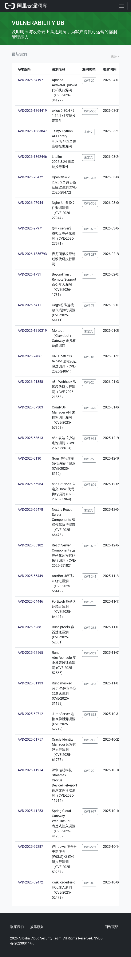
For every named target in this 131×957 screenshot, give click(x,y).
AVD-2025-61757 (30, 739)
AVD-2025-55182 (30, 545)
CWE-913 (90, 438)
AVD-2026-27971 (30, 228)
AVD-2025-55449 (30, 576)
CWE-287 (90, 254)
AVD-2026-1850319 (32, 331)
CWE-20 (89, 80)
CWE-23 (89, 602)
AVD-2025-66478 (30, 510)
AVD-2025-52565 (30, 653)
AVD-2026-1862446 (32, 157)
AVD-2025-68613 (30, 438)
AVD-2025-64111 (30, 305)
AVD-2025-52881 (30, 627)
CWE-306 (90, 178)
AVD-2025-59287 (30, 847)
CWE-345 (90, 576)
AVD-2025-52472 (30, 882)
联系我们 (17, 927)
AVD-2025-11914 (30, 770)
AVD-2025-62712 (30, 714)
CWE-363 (90, 627)
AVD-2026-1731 (29, 274)
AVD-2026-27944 (30, 203)
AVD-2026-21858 (30, 382)
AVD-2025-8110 (29, 458)
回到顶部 (111, 927)
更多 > (115, 56)
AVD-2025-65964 (30, 484)
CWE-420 (90, 408)
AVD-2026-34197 (30, 80)
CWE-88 (89, 357)
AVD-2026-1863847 (32, 131)
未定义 (88, 132)
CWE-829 (90, 484)
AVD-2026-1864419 (32, 111)
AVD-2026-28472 (30, 177)
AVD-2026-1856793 (32, 254)
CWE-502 (90, 229)
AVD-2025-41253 (30, 811)
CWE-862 (90, 714)
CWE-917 (90, 811)
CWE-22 (89, 459)
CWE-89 (89, 883)
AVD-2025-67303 (30, 407)
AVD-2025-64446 (30, 601)
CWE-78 (89, 275)
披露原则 (37, 927)
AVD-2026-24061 (30, 356)
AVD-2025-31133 (30, 683)
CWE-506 (90, 111)
